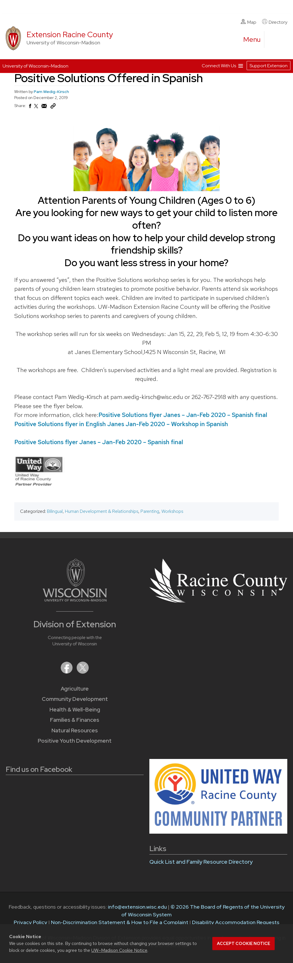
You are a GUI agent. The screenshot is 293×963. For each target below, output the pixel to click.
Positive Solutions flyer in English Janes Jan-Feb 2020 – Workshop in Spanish (121, 424)
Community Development (75, 699)
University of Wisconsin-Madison (35, 66)
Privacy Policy (30, 922)
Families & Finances (74, 719)
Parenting (149, 511)
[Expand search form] (274, 40)
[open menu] (252, 39)
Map (248, 22)
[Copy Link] (53, 107)
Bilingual (55, 511)
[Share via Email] (44, 107)
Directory (274, 22)
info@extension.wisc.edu (137, 906)
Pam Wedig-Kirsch (51, 91)
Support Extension (269, 66)
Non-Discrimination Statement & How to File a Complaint (119, 922)
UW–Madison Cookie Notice (119, 950)
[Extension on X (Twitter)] (83, 671)
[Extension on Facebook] (67, 671)
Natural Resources (75, 730)
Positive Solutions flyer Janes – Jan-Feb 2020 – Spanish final (182, 415)
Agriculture (75, 688)
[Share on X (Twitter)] (36, 108)
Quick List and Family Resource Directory (201, 861)
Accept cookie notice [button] (243, 943)
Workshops (172, 511)
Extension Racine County (70, 34)
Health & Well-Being (75, 709)
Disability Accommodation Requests (235, 922)
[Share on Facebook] (29, 107)
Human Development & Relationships (101, 511)
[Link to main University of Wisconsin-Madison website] (75, 599)
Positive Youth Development (75, 740)
